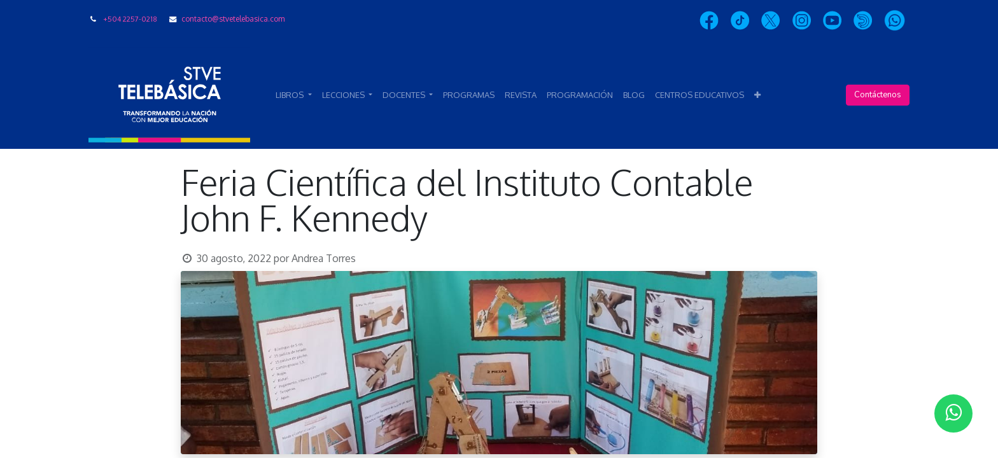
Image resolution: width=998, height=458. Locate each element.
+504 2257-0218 (130, 19)
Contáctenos (877, 95)
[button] (757, 95)
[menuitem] (469, 95)
